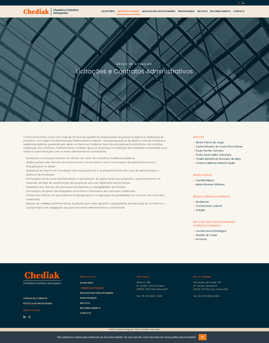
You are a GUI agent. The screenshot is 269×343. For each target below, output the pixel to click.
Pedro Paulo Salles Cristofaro (213, 154)
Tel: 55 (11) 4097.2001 (149, 296)
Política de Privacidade (37, 303)
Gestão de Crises (206, 235)
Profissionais (88, 298)
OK (202, 337)
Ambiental (202, 202)
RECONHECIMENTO (220, 11)
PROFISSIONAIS (186, 11)
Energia (200, 210)
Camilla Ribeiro (205, 180)
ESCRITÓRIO (108, 11)
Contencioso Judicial (209, 206)
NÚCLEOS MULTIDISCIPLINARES (158, 11)
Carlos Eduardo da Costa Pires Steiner (219, 146)
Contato (85, 313)
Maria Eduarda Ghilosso (210, 184)
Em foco (85, 303)
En (243, 3)
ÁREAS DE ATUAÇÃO (128, 11)
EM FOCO (202, 11)
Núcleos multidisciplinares (96, 293)
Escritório (86, 282)
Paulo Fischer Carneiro (210, 150)
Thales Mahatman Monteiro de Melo (218, 159)
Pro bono (201, 239)
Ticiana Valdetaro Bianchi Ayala (215, 163)
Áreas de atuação (92, 288)
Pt (239, 3)
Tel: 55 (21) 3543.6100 (206, 296)
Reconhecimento (90, 308)
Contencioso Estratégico (211, 231)
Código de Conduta (35, 298)
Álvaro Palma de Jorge (210, 142)
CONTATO (238, 11)
